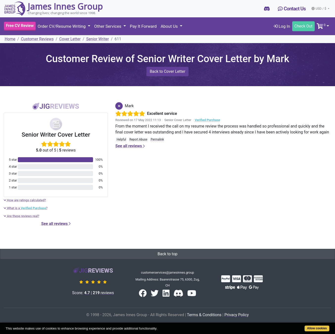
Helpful (121, 139)
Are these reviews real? (21, 216)
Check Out (303, 26)
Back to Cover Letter (167, 71)
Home (10, 39)
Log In (281, 26)
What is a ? (26, 208)
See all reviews (56, 223)
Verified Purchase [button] (207, 120)
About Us (170, 26)
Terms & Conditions (204, 314)
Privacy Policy (236, 314)
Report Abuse (138, 139)
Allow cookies (317, 328)
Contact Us (292, 9)
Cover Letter (70, 39)
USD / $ (319, 8)
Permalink (157, 139)
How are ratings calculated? (25, 200)
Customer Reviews (37, 39)
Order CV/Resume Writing (62, 26)
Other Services (108, 26)
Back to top (167, 254)
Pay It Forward (143, 26)
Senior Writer (97, 39)
